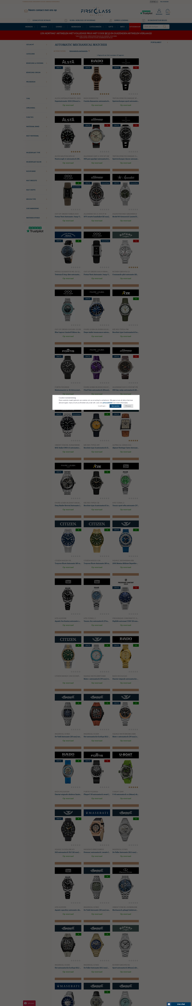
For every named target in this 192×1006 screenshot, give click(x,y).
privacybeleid (108, 403)
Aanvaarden (115, 406)
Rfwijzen (128, 406)
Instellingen (101, 406)
